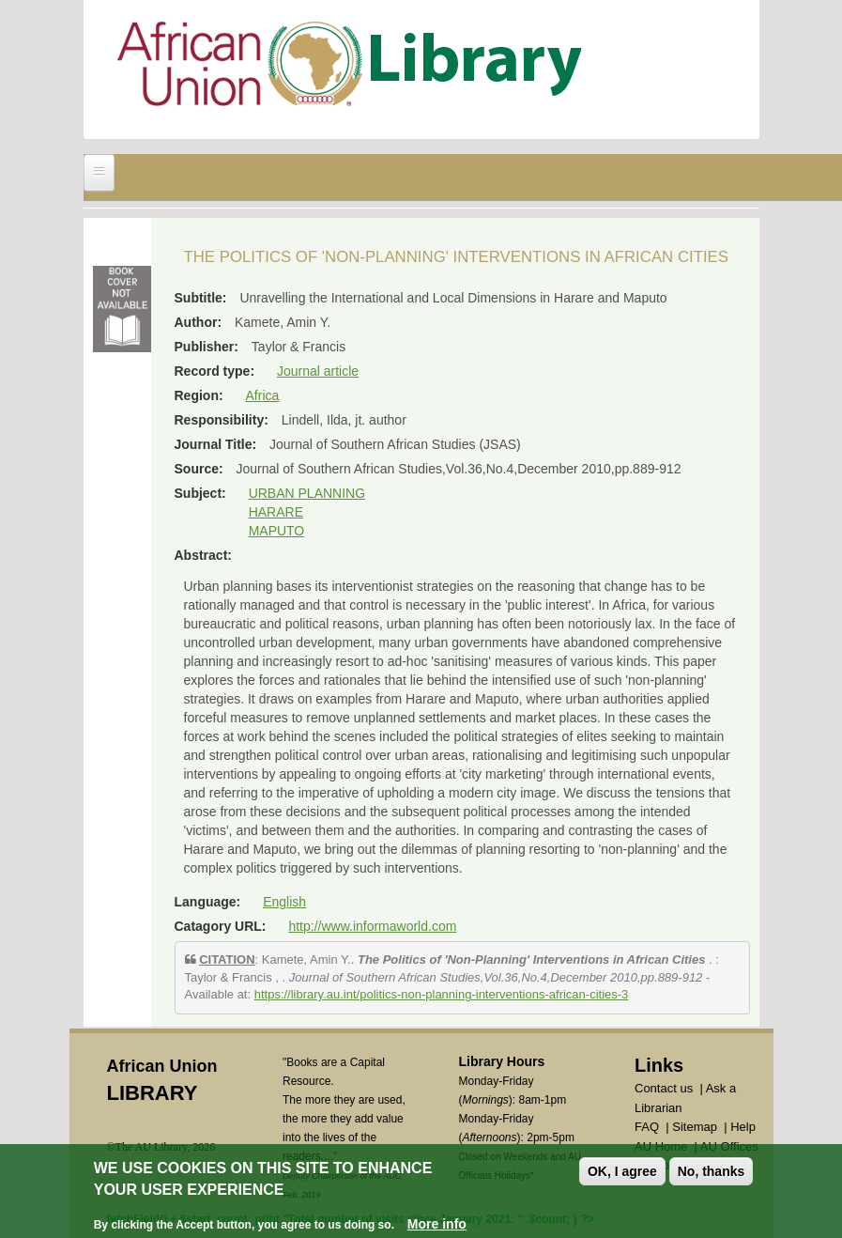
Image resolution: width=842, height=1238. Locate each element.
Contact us (664, 1088)
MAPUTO (277, 530)
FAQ (647, 1127)
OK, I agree (622, 1171)
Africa (263, 395)
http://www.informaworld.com (372, 926)
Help (743, 1127)
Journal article (318, 371)
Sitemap (694, 1127)
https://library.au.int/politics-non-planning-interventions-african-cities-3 (441, 994)
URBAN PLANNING (307, 493)
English (284, 901)
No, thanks (711, 1171)
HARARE (276, 511)
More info (437, 1223)
